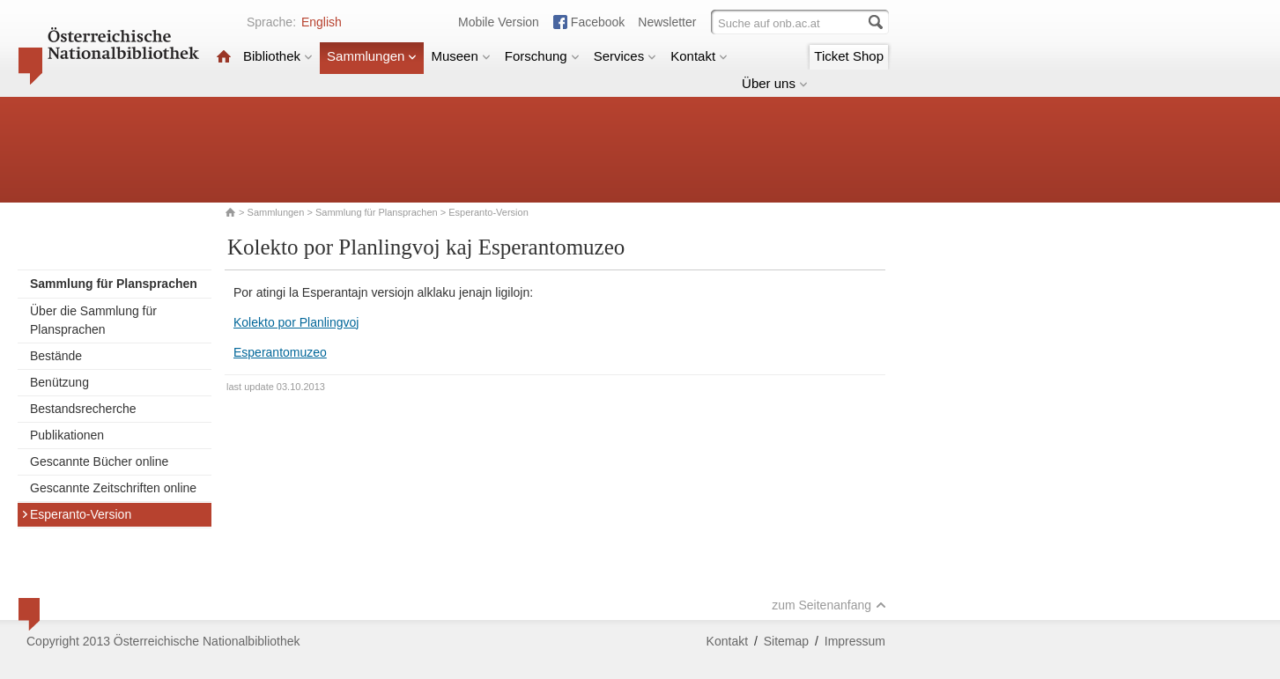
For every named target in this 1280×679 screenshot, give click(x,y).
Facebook (598, 22)
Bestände (56, 356)
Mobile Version (498, 22)
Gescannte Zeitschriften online (113, 488)
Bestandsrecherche (83, 409)
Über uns (775, 83)
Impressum (855, 641)
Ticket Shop (849, 55)
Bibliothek (278, 55)
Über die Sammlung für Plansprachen (93, 320)
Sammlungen (372, 55)
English (321, 22)
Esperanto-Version (76, 514)
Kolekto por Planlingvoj (296, 322)
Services (625, 55)
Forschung (542, 55)
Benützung (59, 382)
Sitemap (786, 641)
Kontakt (699, 55)
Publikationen (67, 435)
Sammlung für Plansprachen (377, 212)
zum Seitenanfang (829, 605)
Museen (460, 55)
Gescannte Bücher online (99, 461)
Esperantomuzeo (280, 352)
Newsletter (667, 22)
